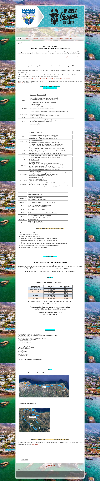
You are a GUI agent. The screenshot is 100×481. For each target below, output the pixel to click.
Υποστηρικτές (59, 38)
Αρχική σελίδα (50, 466)
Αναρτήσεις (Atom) (28, 469)
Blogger (65, 475)
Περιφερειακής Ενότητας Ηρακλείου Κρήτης (44, 78)
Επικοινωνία (68, 38)
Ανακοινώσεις (27, 38)
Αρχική (19, 38)
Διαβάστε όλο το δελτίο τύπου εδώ (73, 57)
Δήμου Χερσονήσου (65, 78)
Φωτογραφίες (49, 38)
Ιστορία (42, 38)
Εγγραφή (35, 38)
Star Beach (20, 82)
